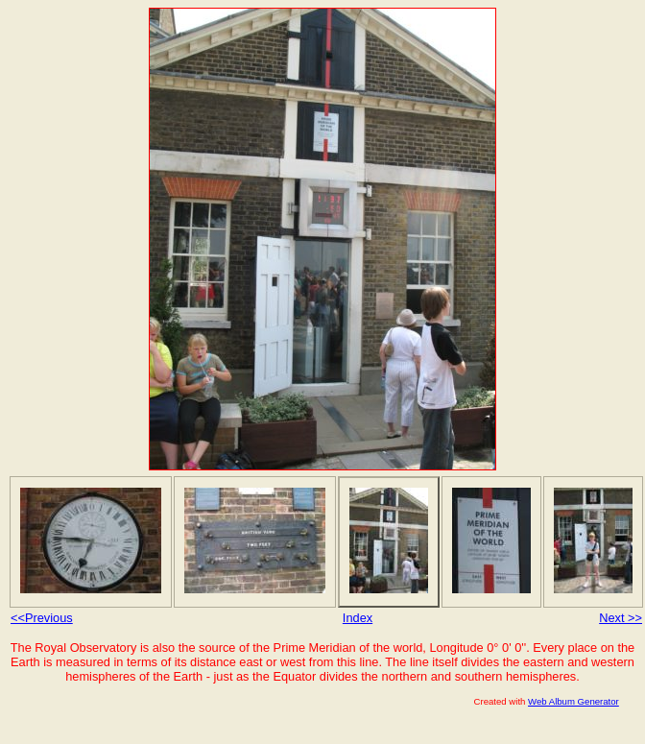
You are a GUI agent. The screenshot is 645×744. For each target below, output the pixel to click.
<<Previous (42, 618)
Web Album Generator (573, 701)
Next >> (620, 618)
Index (357, 618)
